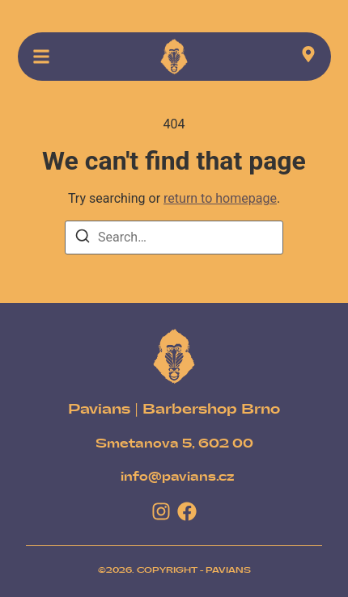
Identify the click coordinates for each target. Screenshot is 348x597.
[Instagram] (161, 511)
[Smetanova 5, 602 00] (174, 443)
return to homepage (220, 198)
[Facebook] (187, 511)
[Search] (83, 238)
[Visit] (308, 57)
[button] (41, 56)
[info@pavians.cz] (178, 477)
